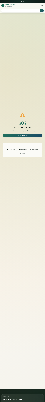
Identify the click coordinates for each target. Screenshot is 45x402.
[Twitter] (21, 1)
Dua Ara (22, 139)
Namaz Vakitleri (29, 150)
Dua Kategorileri (16, 150)
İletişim (28, 154)
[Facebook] (19, 1)
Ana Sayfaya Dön (22, 135)
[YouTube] (25, 1)
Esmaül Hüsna (18, 154)
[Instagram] (23, 1)
